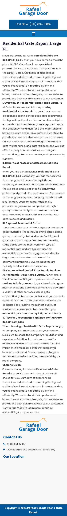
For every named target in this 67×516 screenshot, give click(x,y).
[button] (33, 34)
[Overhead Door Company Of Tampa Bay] (33, 481)
